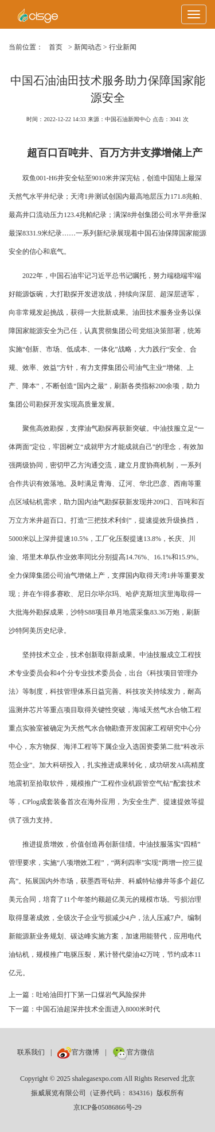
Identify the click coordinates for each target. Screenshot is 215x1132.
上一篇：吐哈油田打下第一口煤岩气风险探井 (77, 995)
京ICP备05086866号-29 (107, 1107)
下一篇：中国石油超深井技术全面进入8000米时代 (84, 1009)
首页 (55, 47)
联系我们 (31, 1052)
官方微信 (133, 1052)
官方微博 (78, 1052)
